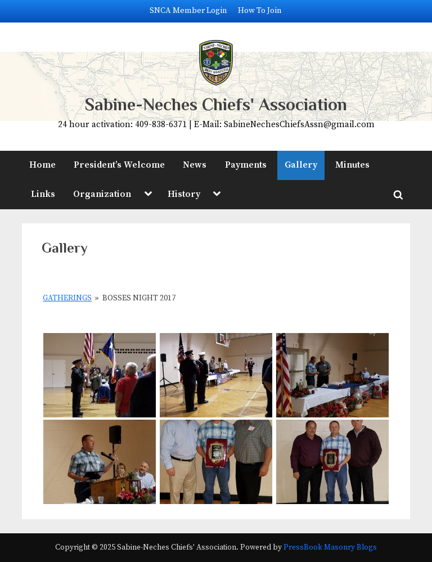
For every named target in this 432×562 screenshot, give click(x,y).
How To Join (260, 11)
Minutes (352, 164)
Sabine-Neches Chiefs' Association (216, 104)
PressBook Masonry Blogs (330, 547)
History (184, 194)
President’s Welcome (119, 164)
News (194, 164)
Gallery (301, 164)
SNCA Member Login (188, 11)
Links (43, 194)
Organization (102, 194)
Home (42, 164)
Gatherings (67, 298)
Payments (246, 164)
